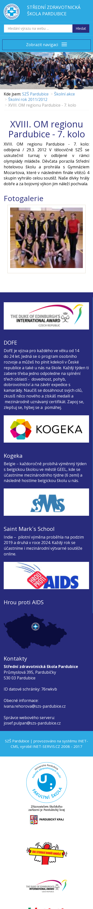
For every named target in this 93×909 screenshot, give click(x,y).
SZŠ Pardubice (35, 94)
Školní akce (64, 94)
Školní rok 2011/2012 (27, 99)
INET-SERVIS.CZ (46, 746)
